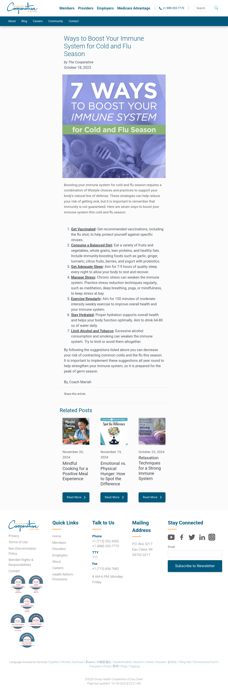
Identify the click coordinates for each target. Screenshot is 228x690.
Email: (171, 547)
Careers (38, 21)
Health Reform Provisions (62, 576)
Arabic (150, 662)
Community (55, 21)
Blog (24, 21)
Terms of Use (18, 542)
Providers (86, 8)
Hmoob (65, 662)
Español (54, 662)
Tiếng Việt (184, 662)
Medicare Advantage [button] (133, 8)
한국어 (172, 662)
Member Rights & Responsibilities (21, 562)
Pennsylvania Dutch (205, 662)
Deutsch (139, 662)
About (12, 21)
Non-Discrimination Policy (22, 551)
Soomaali (78, 662)
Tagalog (134, 666)
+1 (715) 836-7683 (105, 569)
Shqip (124, 666)
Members (66, 8)
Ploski (107, 666)
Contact (74, 21)
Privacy (14, 536)
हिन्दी (115, 666)
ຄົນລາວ (90, 662)
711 (95, 557)
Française (95, 666)
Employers (105, 8)
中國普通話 (104, 662)
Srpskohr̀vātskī (122, 662)
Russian (161, 662)
